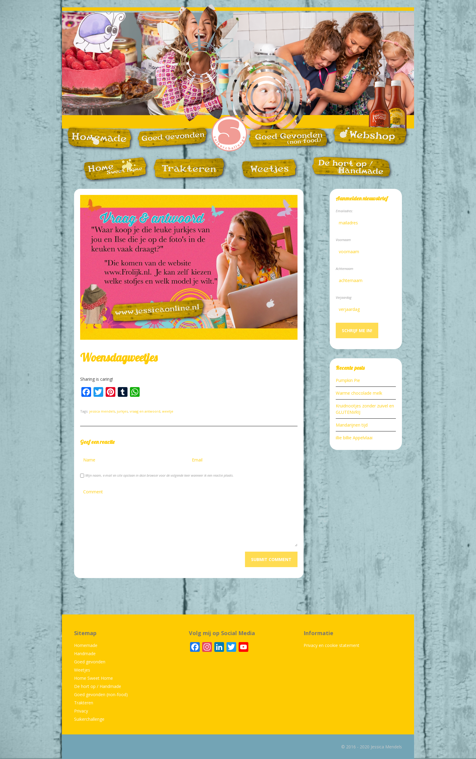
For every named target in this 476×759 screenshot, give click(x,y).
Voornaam (343, 239)
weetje (167, 411)
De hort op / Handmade (97, 686)
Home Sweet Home (93, 678)
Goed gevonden (89, 662)
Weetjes (82, 670)
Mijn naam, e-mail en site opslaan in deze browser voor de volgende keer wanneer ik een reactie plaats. (159, 475)
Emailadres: (344, 211)
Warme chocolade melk (359, 393)
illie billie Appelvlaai (354, 438)
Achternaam (344, 268)
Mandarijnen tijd (352, 425)
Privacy (81, 711)
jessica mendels (102, 411)
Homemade (85, 645)
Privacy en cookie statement (331, 645)
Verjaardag (344, 297)
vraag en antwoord (145, 411)
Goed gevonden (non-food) (101, 694)
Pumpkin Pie (348, 380)
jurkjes (122, 411)
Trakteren (83, 703)
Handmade (85, 653)
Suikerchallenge (89, 719)
